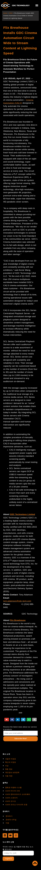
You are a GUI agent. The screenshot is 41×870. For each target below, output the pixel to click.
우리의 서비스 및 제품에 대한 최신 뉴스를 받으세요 (18, 848)
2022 (10, 13)
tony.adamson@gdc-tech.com (17, 601)
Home (5, 13)
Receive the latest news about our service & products (20, 728)
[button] (37, 5)
